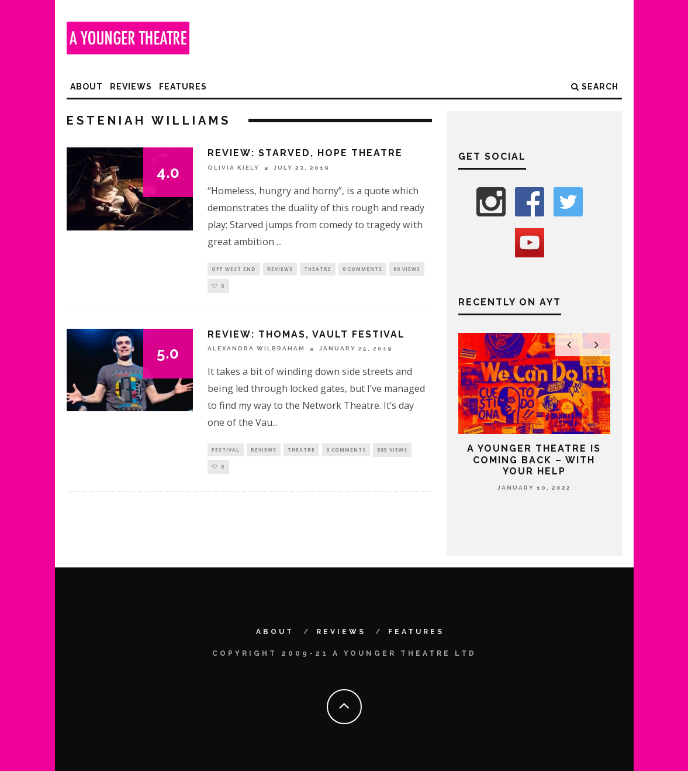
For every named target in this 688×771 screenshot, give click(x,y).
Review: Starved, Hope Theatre (305, 153)
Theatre (317, 269)
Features (183, 86)
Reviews (131, 86)
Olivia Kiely (234, 168)
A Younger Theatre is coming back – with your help (534, 459)
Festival (226, 451)
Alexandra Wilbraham (256, 349)
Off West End (234, 269)
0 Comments (362, 269)
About (86, 86)
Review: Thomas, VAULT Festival (306, 334)
